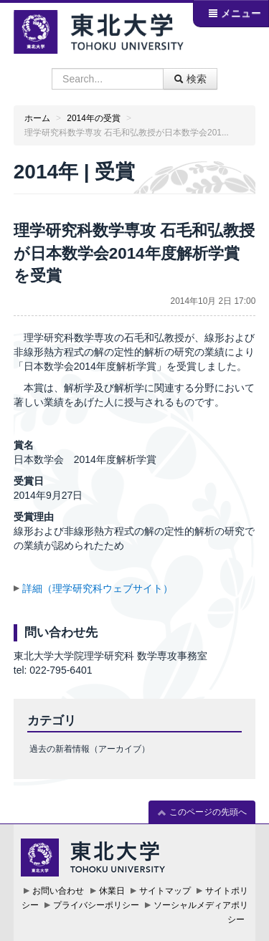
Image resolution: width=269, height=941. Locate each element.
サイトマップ (165, 891)
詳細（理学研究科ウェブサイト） (97, 588)
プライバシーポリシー (96, 905)
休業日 (112, 891)
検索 (190, 79)
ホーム (37, 118)
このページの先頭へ (202, 812)
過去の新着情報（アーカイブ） (89, 749)
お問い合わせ (58, 891)
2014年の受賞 (93, 118)
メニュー (234, 13)
